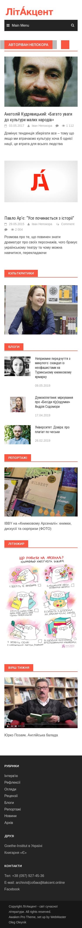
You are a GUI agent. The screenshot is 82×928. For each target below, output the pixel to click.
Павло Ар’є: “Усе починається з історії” (39, 218)
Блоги (9, 803)
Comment (67, 224)
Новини (10, 816)
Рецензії (11, 796)
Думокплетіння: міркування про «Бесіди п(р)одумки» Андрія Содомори (54, 402)
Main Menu (20, 25)
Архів (8, 823)
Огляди (10, 789)
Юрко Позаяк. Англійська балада (31, 735)
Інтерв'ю (11, 776)
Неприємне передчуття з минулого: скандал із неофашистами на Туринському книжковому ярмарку (53, 367)
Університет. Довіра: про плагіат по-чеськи (52, 429)
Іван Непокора (42, 125)
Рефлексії (12, 782)
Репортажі (12, 809)
